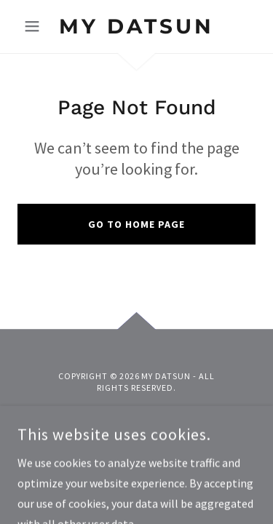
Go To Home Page (136, 224)
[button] (35, 26)
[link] (136, 26)
